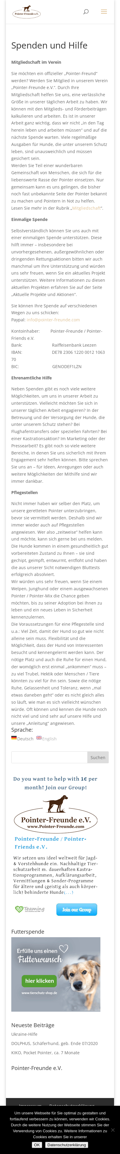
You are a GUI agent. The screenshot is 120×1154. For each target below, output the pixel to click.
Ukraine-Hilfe (24, 1034)
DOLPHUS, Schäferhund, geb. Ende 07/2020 (54, 1043)
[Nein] (113, 1130)
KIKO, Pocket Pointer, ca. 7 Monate (45, 1052)
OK (37, 1145)
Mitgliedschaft (86, 208)
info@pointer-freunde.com (53, 320)
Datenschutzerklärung (67, 1145)
